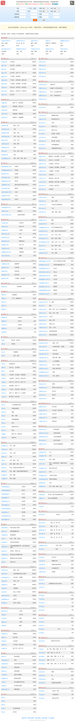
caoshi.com (5, 125)
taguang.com (5, 147)
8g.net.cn (41, 580)
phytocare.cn (5, 689)
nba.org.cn (42, 682)
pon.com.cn (42, 137)
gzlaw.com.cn (43, 410)
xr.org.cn (41, 622)
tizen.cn (4, 656)
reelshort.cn (5, 664)
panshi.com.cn (43, 231)
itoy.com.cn (42, 395)
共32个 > (71, 519)
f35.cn (3, 701)
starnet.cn (4, 584)
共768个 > (33, 653)
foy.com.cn (42, 126)
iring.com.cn (42, 384)
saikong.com (5, 144)
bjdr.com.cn (42, 160)
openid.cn (4, 573)
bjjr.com (4, 69)
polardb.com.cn (43, 436)
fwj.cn (3, 340)
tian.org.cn (42, 660)
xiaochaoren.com (7, 192)
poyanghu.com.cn (44, 286)
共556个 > (70, 194)
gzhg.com (4, 80)
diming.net (42, 459)
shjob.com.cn (43, 414)
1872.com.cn (43, 84)
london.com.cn (43, 331)
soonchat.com (6, 255)
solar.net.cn (42, 572)
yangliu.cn (4, 478)
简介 (29, 11)
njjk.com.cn (42, 156)
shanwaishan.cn (6, 516)
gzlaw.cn (4, 644)
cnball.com (5, 230)
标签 (52, 11)
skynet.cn (4, 581)
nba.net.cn (42, 564)
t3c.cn (3, 712)
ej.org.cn (41, 625)
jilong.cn (4, 471)
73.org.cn (42, 599)
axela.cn (4, 685)
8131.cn (4, 302)
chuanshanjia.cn (6, 508)
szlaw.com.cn (43, 421)
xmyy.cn (4, 396)
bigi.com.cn (42, 201)
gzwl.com (4, 83)
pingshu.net (42, 472)
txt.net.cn (41, 557)
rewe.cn (4, 412)
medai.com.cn (43, 365)
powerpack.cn (6, 577)
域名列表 (24, 718)
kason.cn (4, 667)
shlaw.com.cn (43, 417)
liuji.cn (3, 460)
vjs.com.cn (42, 123)
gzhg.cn (4, 389)
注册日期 (16, 14)
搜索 (35, 20)
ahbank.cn (5, 633)
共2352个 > (33, 566)
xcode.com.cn (43, 387)
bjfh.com (4, 65)
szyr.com (4, 91)
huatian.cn (5, 445)
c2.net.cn (41, 587)
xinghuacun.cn (6, 501)
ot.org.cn (41, 632)
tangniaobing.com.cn (45, 290)
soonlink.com (5, 237)
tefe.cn (3, 423)
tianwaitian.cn (6, 519)
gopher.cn (4, 558)
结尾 (34, 8)
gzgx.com (4, 76)
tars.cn (3, 538)
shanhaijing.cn (6, 486)
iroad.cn (4, 625)
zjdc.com (4, 94)
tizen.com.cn (42, 429)
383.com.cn (42, 69)
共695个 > (70, 153)
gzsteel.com (5, 278)
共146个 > (33, 607)
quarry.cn (4, 551)
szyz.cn (4, 385)
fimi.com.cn (42, 208)
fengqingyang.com (7, 170)
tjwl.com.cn (42, 189)
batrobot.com (5, 241)
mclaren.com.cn (43, 433)
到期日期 (16, 17)
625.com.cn (42, 73)
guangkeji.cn (5, 497)
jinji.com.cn (42, 245)
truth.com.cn (42, 320)
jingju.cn (4, 456)
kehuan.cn (5, 449)
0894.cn (4, 298)
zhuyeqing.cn (5, 505)
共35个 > (71, 554)
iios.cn (3, 405)
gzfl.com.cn (42, 185)
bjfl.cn (3, 371)
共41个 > (33, 58)
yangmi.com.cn (43, 253)
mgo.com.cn (42, 119)
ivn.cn (3, 352)
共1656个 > (70, 298)
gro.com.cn (42, 130)
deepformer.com (6, 252)
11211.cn (4, 325)
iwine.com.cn (43, 398)
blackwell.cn (5, 527)
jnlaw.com (4, 271)
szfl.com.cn (42, 178)
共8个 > (71, 592)
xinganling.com (6, 199)
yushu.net (42, 464)
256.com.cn (42, 65)
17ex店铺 (50, 718)
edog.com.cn (43, 391)
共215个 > (33, 694)
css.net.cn (42, 561)
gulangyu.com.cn (44, 264)
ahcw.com (4, 113)
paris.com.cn (43, 335)
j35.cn (3, 704)
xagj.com (4, 106)
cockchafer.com (6, 207)
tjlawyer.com (5, 267)
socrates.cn (5, 554)
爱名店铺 (37, 718)
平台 (40, 11)
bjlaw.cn (4, 637)
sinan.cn (4, 467)
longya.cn (4, 475)
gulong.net (42, 482)
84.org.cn (42, 610)
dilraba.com (5, 211)
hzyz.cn (4, 393)
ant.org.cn (42, 672)
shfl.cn (3, 375)
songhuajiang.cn (6, 490)
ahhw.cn (4, 437)
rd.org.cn (41, 618)
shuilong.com (5, 129)
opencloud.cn (5, 595)
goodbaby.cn (5, 599)
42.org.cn (42, 606)
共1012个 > (33, 360)
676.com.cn (42, 76)
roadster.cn (5, 535)
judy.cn (4, 562)
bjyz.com (4, 73)
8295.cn (4, 309)
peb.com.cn (42, 141)
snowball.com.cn (44, 372)
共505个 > (33, 401)
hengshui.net (43, 468)
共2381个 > (33, 524)
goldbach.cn (5, 546)
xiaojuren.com (6, 195)
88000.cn (4, 317)
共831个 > (33, 483)
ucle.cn (4, 426)
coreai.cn (4, 592)
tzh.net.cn (42, 514)
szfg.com (4, 87)
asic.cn (4, 408)
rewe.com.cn (43, 197)
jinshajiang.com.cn (44, 268)
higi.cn (3, 415)
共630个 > (33, 163)
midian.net (42, 486)
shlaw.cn (4, 641)
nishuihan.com (6, 177)
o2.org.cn (42, 691)
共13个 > (71, 58)
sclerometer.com (6, 214)
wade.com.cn (43, 324)
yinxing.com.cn (43, 238)
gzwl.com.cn (42, 167)
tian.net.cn (42, 526)
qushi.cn (4, 464)
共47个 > (71, 645)
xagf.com (4, 103)
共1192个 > (70, 339)
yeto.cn (4, 430)
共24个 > (71, 81)
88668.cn (4, 328)
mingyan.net (42, 456)
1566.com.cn (43, 88)
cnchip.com (5, 223)
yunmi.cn (4, 453)
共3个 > (71, 576)
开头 (30, 8)
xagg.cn (4, 434)
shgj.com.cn (42, 171)
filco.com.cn (42, 440)
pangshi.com (5, 133)
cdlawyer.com (6, 264)
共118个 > (70, 448)
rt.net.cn (41, 506)
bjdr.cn (3, 367)
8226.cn (4, 305)
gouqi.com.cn (43, 224)
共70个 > (33, 630)
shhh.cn (4, 378)
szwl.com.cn (42, 182)
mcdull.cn (4, 674)
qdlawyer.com (6, 275)
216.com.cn (42, 62)
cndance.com (5, 248)
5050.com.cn (43, 99)
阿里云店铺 (30, 718)
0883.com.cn (43, 95)
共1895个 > (33, 442)
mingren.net (42, 452)
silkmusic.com (6, 234)
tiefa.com (4, 151)
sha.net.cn (42, 537)
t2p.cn (3, 697)
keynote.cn (5, 570)
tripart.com (5, 226)
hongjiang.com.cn (44, 227)
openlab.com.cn (43, 354)
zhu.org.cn (42, 663)
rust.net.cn (42, 568)
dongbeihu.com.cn (44, 279)
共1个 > (34, 283)
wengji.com (5, 154)
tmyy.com (4, 62)
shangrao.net (43, 475)
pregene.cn (5, 678)
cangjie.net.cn (43, 545)
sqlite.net (41, 498)
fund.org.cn (42, 679)
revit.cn (4, 682)
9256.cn (4, 294)
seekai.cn (4, 603)
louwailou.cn (5, 512)
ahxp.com (4, 117)
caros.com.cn (43, 346)
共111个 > (33, 122)
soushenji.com (6, 188)
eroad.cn (4, 618)
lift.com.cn (42, 305)
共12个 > (33, 260)
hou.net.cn (42, 533)
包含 (18, 8)
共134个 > (70, 426)
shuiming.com (6, 136)
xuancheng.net (43, 479)
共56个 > (71, 668)
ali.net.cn (41, 549)
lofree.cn (4, 671)
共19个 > (33, 291)
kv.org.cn (41, 629)
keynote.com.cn (43, 343)
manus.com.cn (43, 302)
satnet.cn (4, 588)
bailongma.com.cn (44, 294)
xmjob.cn (4, 648)
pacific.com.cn (43, 316)
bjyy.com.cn (42, 163)
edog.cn (4, 614)
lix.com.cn (42, 133)
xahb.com (4, 110)
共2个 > (34, 337)
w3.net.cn (42, 583)
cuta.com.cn (42, 204)
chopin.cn (4, 542)
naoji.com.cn (42, 220)
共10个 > (33, 314)
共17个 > (71, 112)
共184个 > (70, 257)
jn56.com (4, 286)
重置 (44, 20)
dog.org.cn (42, 675)
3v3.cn (3, 708)
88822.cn (4, 321)
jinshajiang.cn (6, 494)
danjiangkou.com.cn (45, 261)
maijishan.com (6, 184)
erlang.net (42, 494)
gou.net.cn (42, 522)
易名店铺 (44, 718)
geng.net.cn (42, 530)
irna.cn (3, 419)
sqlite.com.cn (43, 444)
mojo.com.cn (43, 309)
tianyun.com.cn (43, 234)
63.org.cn (42, 595)
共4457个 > (70, 216)
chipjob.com (5, 245)
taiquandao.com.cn (44, 275)
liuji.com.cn (42, 249)
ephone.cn (5, 611)
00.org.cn (42, 602)
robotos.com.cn (43, 368)
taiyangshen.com (6, 166)
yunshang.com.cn (44, 242)
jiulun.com (4, 140)
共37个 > (71, 403)
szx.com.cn (42, 107)
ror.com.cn (42, 144)
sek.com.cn (42, 148)
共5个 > (34, 99)
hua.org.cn (42, 652)
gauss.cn (4, 531)
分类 (52, 8)
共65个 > (33, 219)
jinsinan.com (5, 174)
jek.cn (3, 355)
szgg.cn (4, 382)
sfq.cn (3, 344)
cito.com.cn (42, 212)
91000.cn (4, 332)
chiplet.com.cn (43, 327)
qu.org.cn (42, 656)
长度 (40, 17)
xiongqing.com (6, 158)
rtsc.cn (3, 364)
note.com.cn (42, 313)
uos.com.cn (42, 115)
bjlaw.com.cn (43, 406)
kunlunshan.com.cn (44, 272)
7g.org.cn (42, 694)
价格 (40, 14)
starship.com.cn (43, 357)
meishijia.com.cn (44, 283)
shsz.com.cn (42, 174)
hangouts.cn (5, 660)
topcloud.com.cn (44, 376)
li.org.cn (41, 649)
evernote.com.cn (44, 350)
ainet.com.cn (43, 361)
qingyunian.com (6, 181)
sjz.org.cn (42, 641)
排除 (18, 11)
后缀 (40, 8)
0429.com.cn (43, 92)
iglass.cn (4, 622)
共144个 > (70, 380)
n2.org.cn (42, 698)
